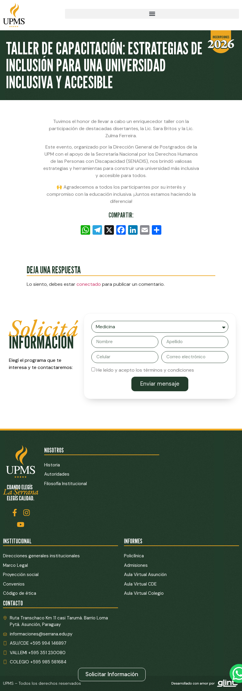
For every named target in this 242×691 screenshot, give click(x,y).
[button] (152, 14)
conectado (89, 284)
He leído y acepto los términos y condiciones (145, 370)
